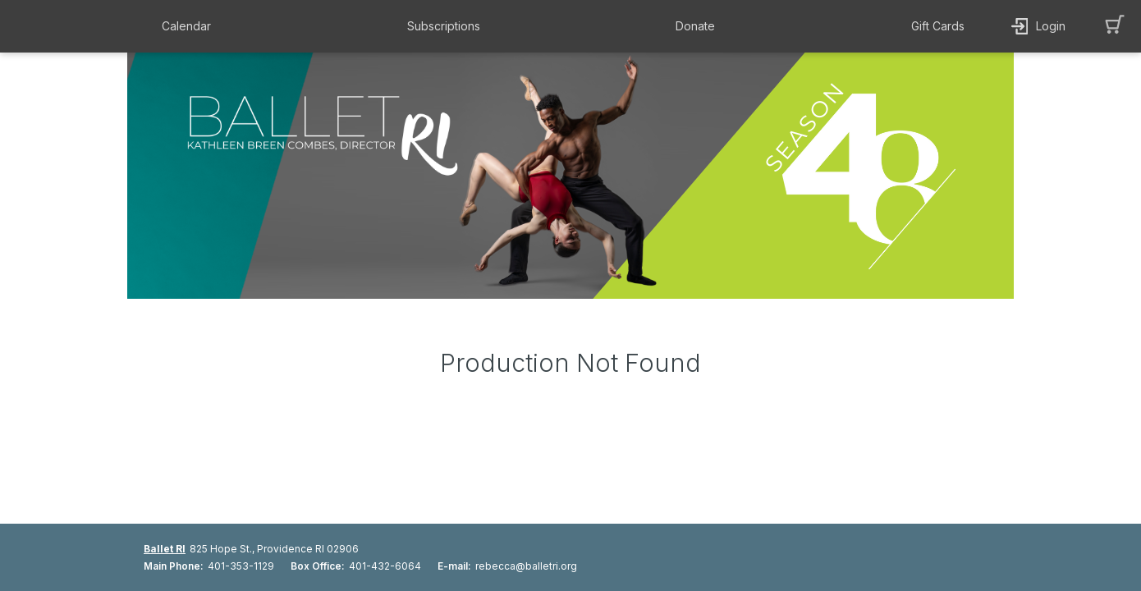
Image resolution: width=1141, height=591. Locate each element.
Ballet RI (165, 549)
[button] (190, 26)
